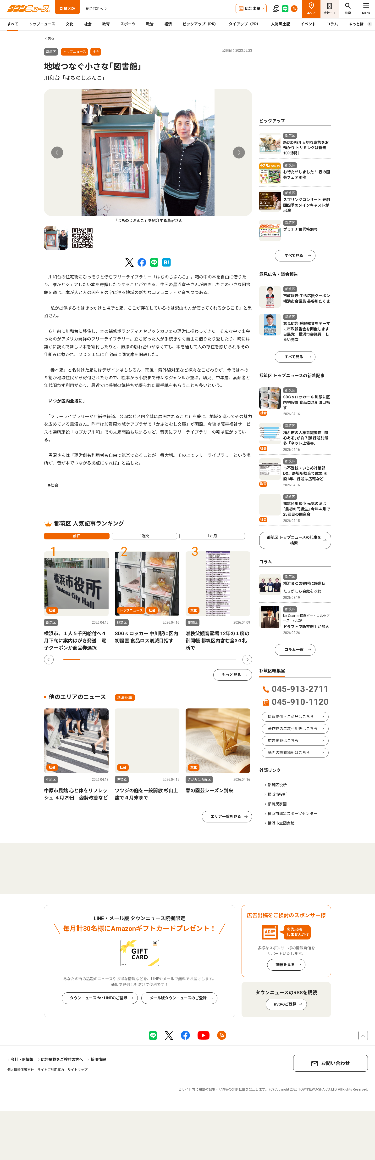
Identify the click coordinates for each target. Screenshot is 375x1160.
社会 (88, 24)
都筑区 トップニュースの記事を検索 (294, 540)
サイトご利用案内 (50, 1070)
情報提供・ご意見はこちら (291, 716)
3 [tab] (106, 659)
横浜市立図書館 (281, 823)
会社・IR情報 (22, 1059)
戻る (51, 38)
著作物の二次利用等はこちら (293, 728)
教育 (106, 24)
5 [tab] (140, 659)
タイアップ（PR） (244, 24)
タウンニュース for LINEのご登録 (98, 998)
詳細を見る (285, 964)
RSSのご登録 (285, 1004)
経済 (168, 24)
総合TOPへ (94, 9)
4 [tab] (123, 659)
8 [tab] (192, 659)
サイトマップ (77, 1070)
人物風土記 (280, 24)
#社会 (53, 485)
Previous (57, 152)
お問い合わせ (335, 1063)
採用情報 (98, 1059)
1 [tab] (71, 659)
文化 (69, 24)
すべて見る (294, 255)
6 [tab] (158, 659)
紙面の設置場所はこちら (289, 752)
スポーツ (128, 24)
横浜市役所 (277, 794)
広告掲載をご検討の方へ (62, 1059)
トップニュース (42, 24)
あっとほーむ (359, 24)
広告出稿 (252, 8)
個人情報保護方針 (20, 1070)
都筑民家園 (277, 804)
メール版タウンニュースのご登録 (178, 998)
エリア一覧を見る (225, 816)
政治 (150, 24)
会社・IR (329, 13)
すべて (12, 24)
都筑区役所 (277, 785)
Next (239, 152)
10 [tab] (227, 659)
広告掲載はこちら (283, 740)
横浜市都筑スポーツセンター (292, 813)
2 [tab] (89, 659)
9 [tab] (210, 659)
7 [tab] (175, 659)
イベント (308, 24)
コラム (332, 24)
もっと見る (231, 675)
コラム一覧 (293, 649)
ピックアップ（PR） (200, 24)
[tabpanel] (148, 156)
